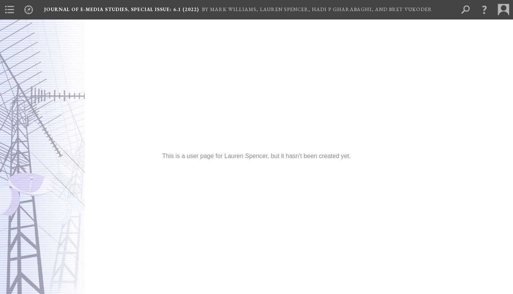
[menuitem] (9, 9)
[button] (484, 9)
